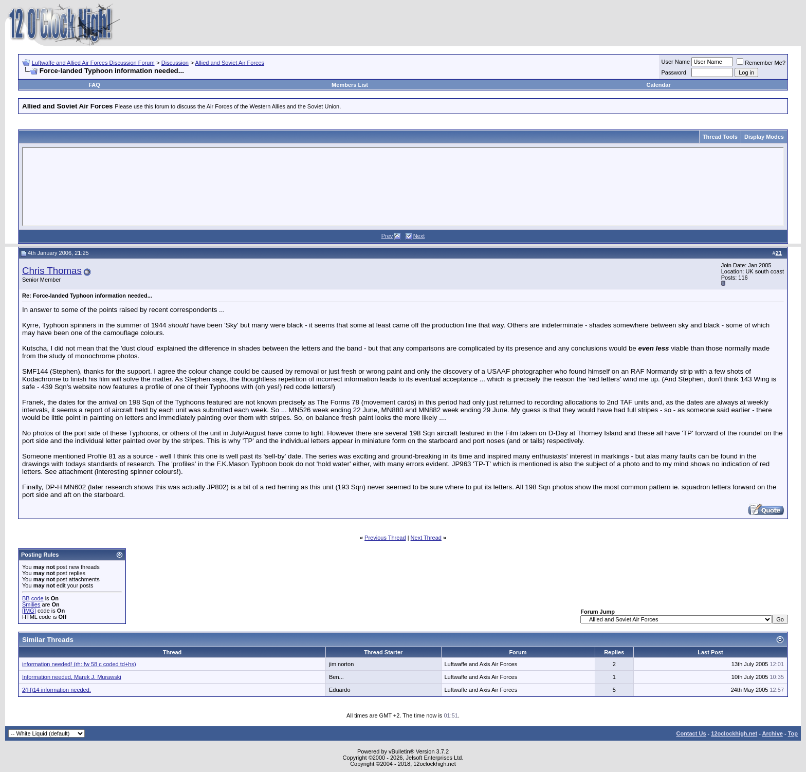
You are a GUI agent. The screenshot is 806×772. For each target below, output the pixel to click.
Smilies (31, 604)
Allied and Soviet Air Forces (230, 63)
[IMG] (29, 611)
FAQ (94, 85)
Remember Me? (761, 63)
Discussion (175, 63)
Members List (350, 85)
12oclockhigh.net (734, 733)
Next (419, 236)
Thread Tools (720, 137)
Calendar (659, 85)
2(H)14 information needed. (56, 690)
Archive (772, 733)
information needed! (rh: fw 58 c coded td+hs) (79, 664)
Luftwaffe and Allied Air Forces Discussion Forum (93, 63)
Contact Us (691, 733)
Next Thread (426, 538)
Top (793, 733)
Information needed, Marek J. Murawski (71, 677)
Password (674, 72)
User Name (676, 62)
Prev (387, 236)
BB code (33, 598)
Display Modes (764, 137)
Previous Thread (385, 538)
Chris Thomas (52, 270)
